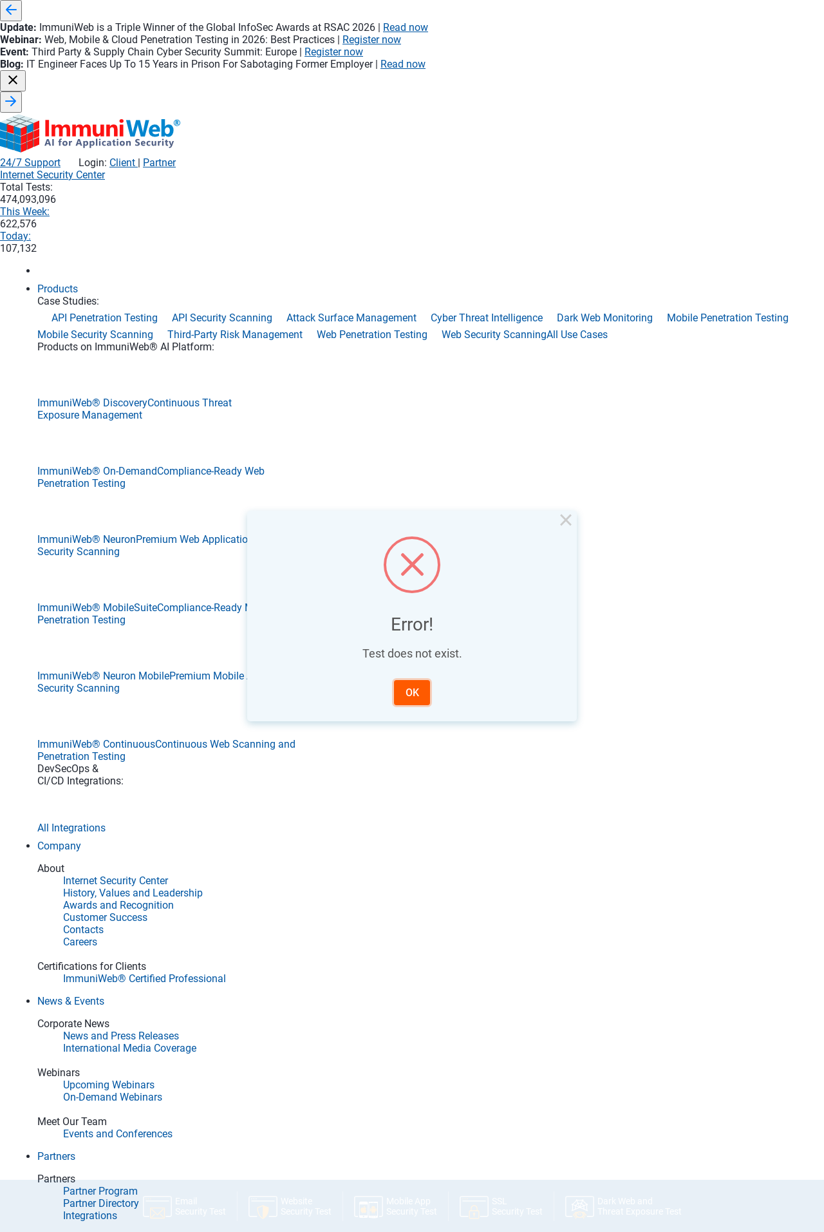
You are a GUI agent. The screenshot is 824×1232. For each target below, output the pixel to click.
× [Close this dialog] (566, 522)
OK (412, 693)
